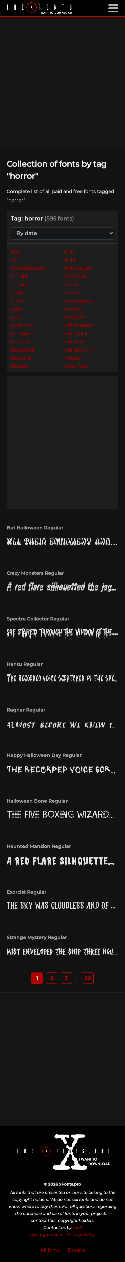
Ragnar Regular (26, 710)
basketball (22, 350)
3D (14, 260)
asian (17, 309)
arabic (18, 293)
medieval (75, 276)
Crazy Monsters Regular (35, 573)
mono (72, 293)
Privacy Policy (81, 1234)
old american (80, 325)
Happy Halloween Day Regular (44, 755)
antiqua (19, 276)
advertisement (28, 268)
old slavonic (78, 350)
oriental (74, 358)
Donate (76, 1250)
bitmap (19, 366)
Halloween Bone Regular (37, 801)
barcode (20, 334)
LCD (70, 252)
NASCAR (75, 317)
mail (77, 1227)
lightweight (78, 268)
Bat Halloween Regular (35, 528)
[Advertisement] (62, 83)
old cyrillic (77, 334)
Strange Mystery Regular (37, 937)
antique (19, 285)
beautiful (21, 358)
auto (16, 317)
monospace (78, 301)
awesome (22, 325)
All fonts (50, 1250)
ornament (76, 366)
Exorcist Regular (26, 892)
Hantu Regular (25, 664)
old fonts (75, 342)
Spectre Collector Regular (38, 619)
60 (88, 978)
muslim (74, 309)
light (70, 260)
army (17, 301)
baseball (20, 342)
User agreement (46, 1234)
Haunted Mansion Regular (39, 846)
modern (74, 285)
